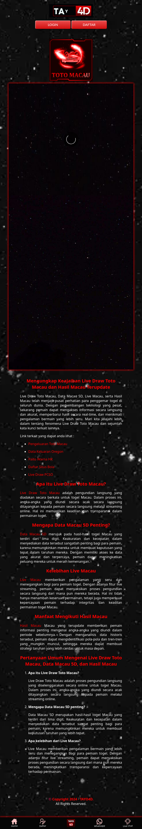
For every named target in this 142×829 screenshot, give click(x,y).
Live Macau (32, 579)
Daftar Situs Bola (41, 467)
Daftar (43, 823)
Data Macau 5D (34, 534)
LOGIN (53, 25)
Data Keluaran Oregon (45, 451)
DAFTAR (89, 25)
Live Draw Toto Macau (41, 493)
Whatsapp (99, 823)
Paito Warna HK (40, 459)
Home (14, 823)
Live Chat (128, 823)
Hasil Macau (32, 625)
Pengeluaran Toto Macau (47, 444)
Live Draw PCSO (40, 474)
